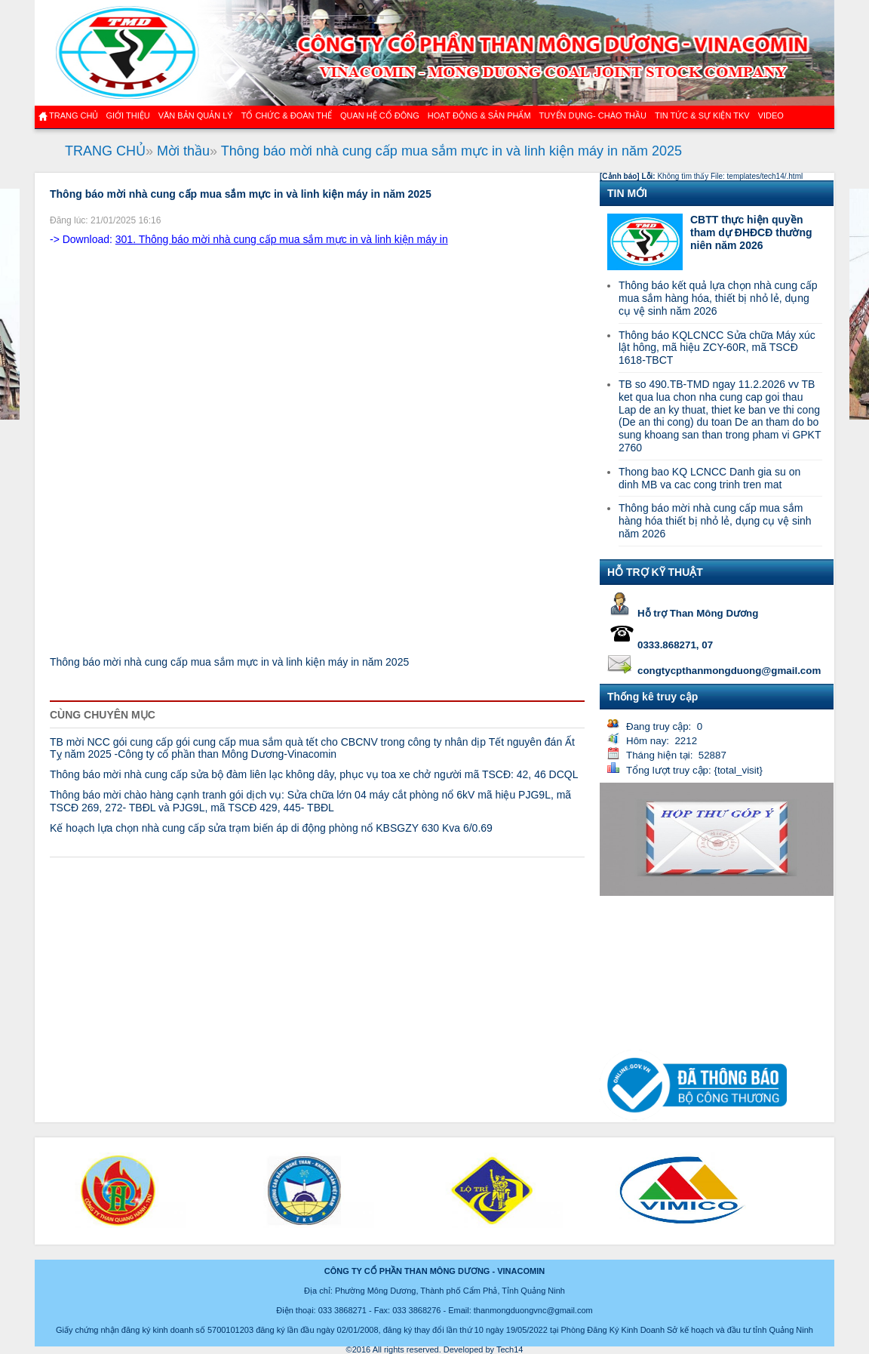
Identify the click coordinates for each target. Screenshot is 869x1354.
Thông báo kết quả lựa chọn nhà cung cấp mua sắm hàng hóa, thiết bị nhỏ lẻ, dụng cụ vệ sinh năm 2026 (718, 298)
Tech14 (509, 1349)
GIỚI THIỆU (127, 115)
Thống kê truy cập (652, 697)
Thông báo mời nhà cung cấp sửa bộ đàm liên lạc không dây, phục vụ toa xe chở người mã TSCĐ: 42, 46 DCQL (314, 774)
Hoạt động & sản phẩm (479, 115)
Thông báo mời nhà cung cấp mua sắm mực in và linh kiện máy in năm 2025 (451, 150)
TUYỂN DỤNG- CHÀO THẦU (592, 115)
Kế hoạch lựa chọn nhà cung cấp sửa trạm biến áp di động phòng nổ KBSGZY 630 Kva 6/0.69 (271, 828)
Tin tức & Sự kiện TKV (702, 115)
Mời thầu (183, 150)
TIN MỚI (627, 193)
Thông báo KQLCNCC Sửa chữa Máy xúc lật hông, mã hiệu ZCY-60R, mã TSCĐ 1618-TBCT (717, 348)
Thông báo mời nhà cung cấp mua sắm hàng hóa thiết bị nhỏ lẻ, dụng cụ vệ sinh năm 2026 (715, 521)
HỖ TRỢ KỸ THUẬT (655, 572)
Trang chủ (73, 115)
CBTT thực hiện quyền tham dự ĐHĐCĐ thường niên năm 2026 (751, 232)
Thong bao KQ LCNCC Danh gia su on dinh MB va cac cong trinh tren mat (709, 478)
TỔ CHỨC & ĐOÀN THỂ (286, 115)
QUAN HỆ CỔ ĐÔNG (379, 115)
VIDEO (771, 115)
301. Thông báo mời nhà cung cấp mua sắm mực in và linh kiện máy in (281, 239)
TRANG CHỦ (105, 150)
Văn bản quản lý (195, 115)
